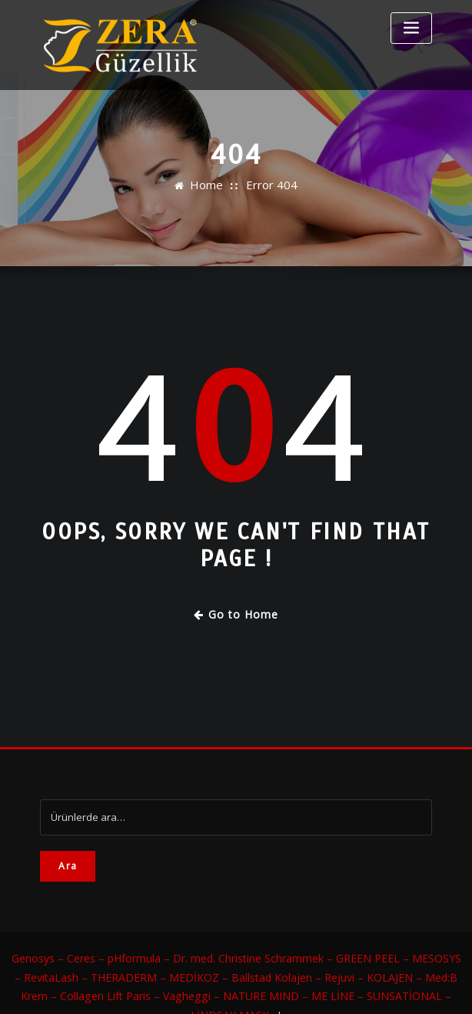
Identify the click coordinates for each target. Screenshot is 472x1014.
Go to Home (236, 612)
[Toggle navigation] (411, 28)
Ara (67, 861)
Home (211, 185)
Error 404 (269, 185)
